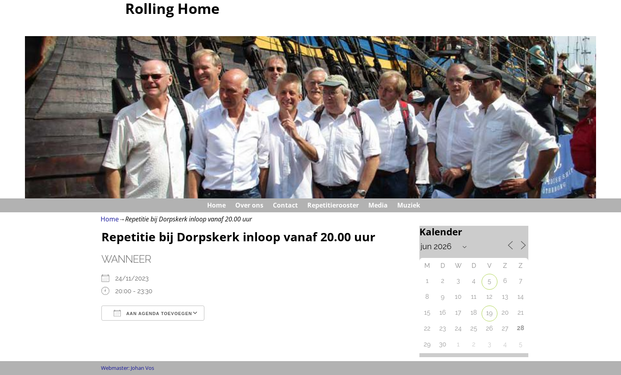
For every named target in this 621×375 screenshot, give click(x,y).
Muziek (408, 205)
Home (216, 205)
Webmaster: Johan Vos (127, 367)
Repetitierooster (333, 205)
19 (489, 313)
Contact (285, 205)
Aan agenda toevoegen (153, 313)
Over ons (249, 205)
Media (378, 205)
